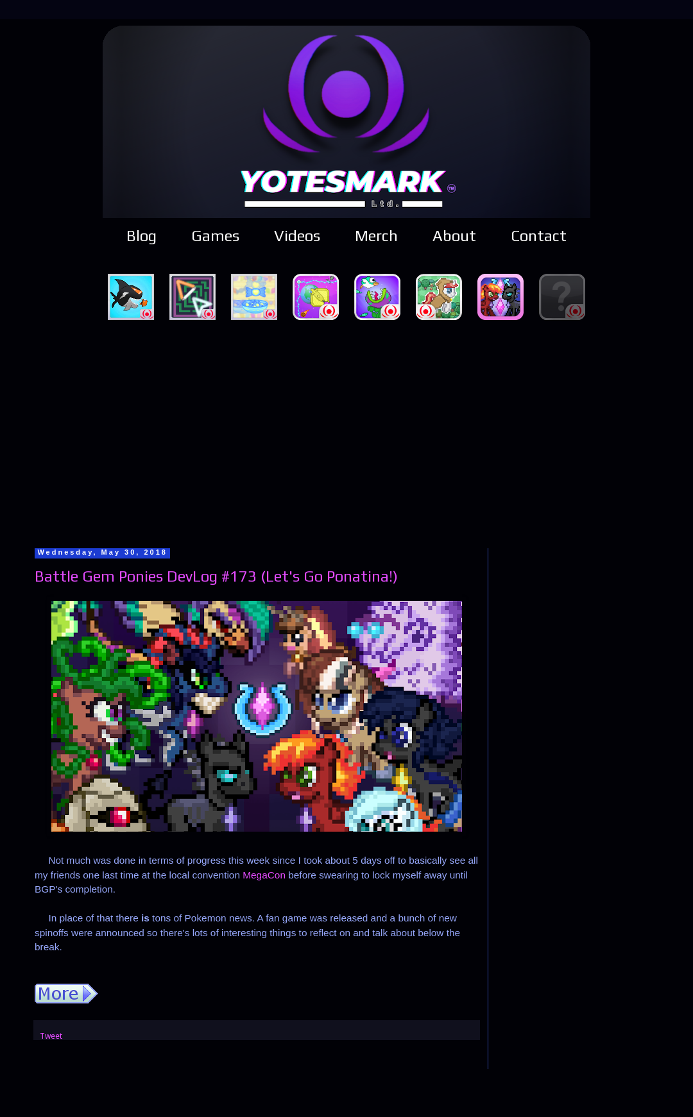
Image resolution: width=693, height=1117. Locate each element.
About (454, 235)
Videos (297, 235)
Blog (141, 235)
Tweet (51, 1036)
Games (215, 235)
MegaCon (264, 874)
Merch (376, 235)
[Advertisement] (347, 432)
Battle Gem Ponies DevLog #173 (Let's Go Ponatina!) (216, 576)
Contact (539, 235)
